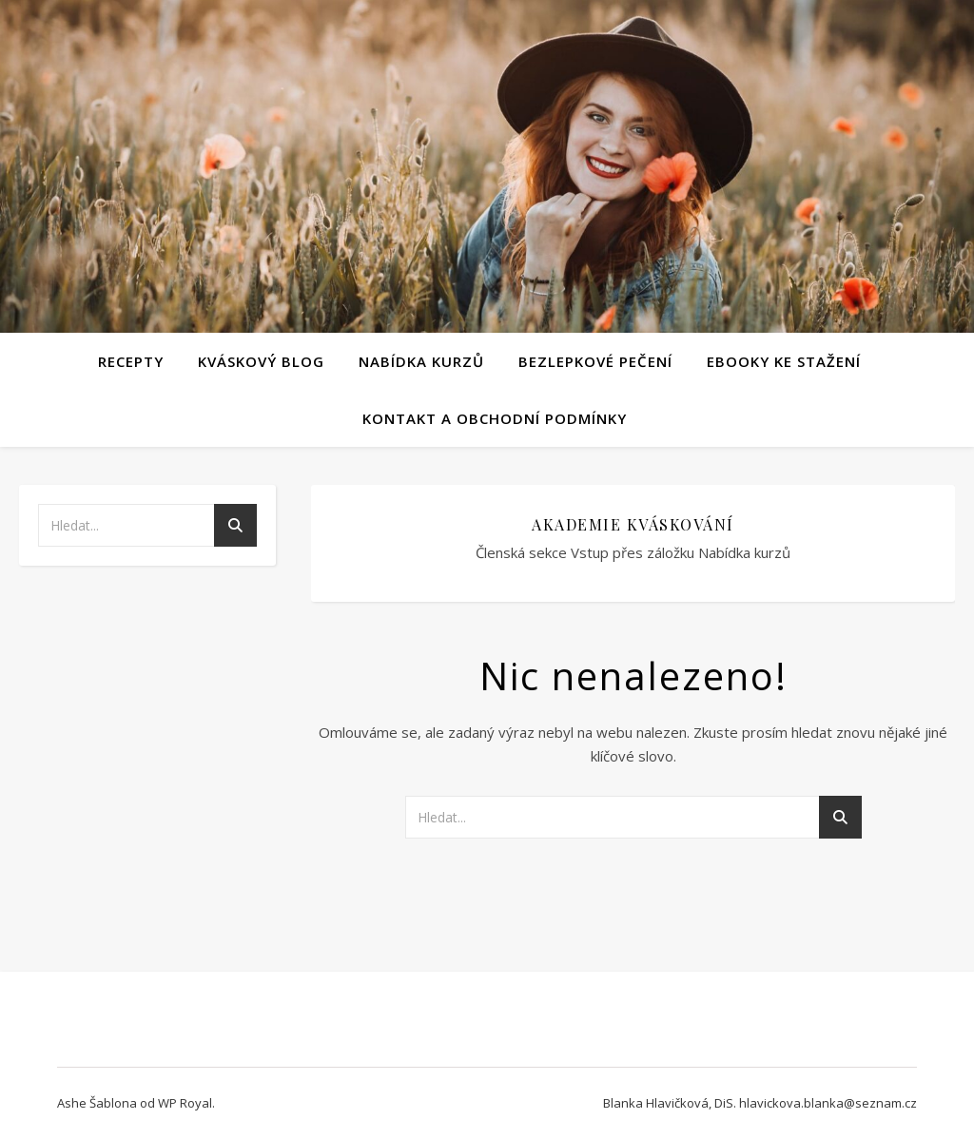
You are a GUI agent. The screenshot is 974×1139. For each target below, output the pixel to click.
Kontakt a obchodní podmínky (494, 418)
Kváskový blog (261, 361)
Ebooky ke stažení (784, 361)
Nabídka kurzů (421, 361)
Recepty (131, 361)
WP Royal (185, 1102)
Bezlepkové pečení (595, 361)
